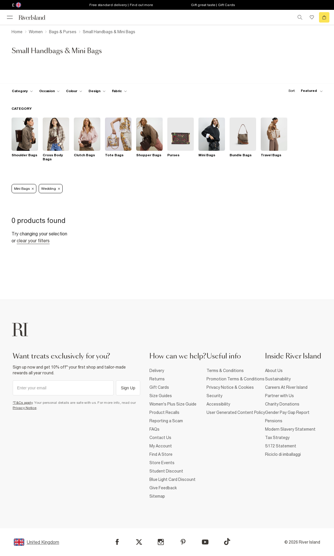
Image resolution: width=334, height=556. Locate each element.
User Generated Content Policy (236, 412)
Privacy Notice (25, 408)
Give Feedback (163, 488)
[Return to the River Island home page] (35, 17)
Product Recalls (164, 412)
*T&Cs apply (23, 403)
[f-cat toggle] (22, 91)
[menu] (10, 17)
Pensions (273, 421)
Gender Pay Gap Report (287, 412)
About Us (274, 370)
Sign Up (128, 388)
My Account (160, 446)
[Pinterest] (183, 542)
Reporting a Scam (166, 421)
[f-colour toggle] (74, 91)
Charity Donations (282, 404)
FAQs (154, 429)
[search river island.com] (300, 17)
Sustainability (278, 379)
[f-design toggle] (97, 91)
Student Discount (166, 471)
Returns (157, 379)
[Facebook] (117, 542)
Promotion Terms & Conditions (235, 379)
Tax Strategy (277, 437)
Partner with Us (279, 395)
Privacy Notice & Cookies (230, 387)
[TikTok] (227, 541)
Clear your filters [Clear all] (33, 240)
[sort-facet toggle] (304, 91)
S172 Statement (280, 446)
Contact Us (160, 437)
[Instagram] (161, 542)
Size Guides (160, 395)
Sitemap (157, 496)
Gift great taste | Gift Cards (213, 5)
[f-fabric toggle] (119, 91)
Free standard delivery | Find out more (121, 5)
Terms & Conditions (225, 370)
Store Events (161, 462)
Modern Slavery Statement (290, 429)
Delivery (156, 370)
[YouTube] (205, 542)
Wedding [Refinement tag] (50, 189)
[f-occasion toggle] (50, 91)
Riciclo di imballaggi (283, 454)
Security (214, 395)
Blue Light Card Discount (172, 479)
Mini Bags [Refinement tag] (24, 189)
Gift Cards (159, 387)
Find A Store (160, 454)
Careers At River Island (286, 387)
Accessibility (218, 404)
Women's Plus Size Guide (172, 404)
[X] (139, 542)
